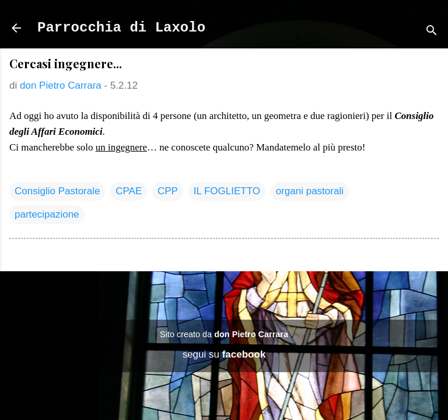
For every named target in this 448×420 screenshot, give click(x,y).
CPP (168, 191)
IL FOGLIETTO (227, 191)
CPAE (129, 191)
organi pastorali (310, 191)
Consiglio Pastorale (57, 191)
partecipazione (47, 214)
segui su (224, 354)
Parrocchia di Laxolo (121, 28)
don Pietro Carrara (251, 334)
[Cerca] (432, 32)
